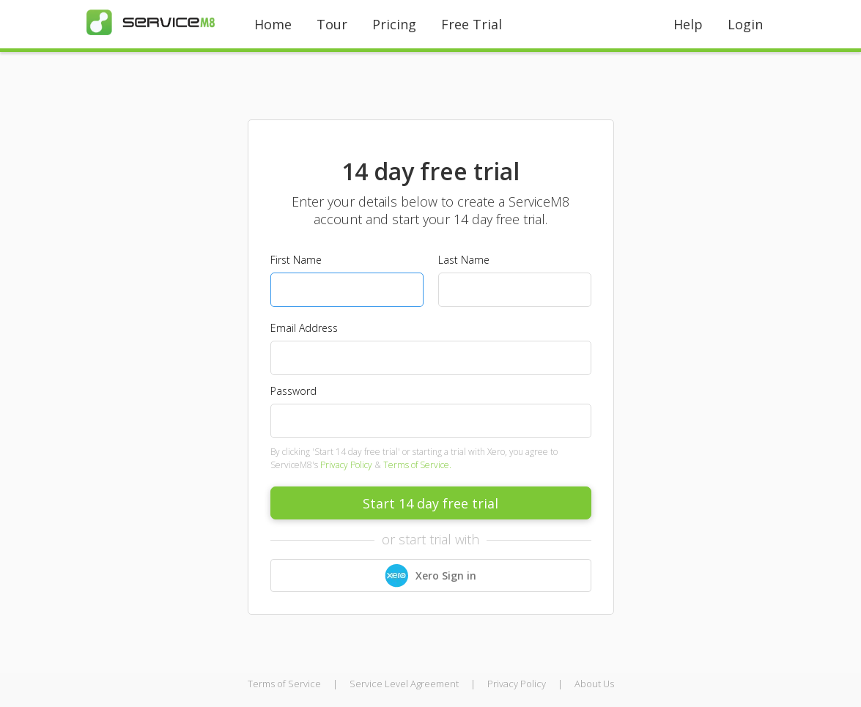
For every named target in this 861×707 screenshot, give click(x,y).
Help (688, 24)
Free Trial (471, 24)
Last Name (463, 260)
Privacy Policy (346, 465)
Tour (332, 24)
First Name (296, 260)
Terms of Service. (417, 465)
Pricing (394, 24)
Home (273, 24)
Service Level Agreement (404, 683)
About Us (594, 683)
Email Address (304, 328)
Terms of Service (284, 683)
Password (293, 391)
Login (745, 24)
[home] (150, 22)
